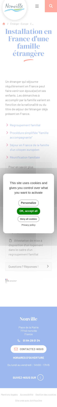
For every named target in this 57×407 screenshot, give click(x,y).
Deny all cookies (28, 219)
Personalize (28, 202)
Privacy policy (29, 225)
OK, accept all (28, 211)
